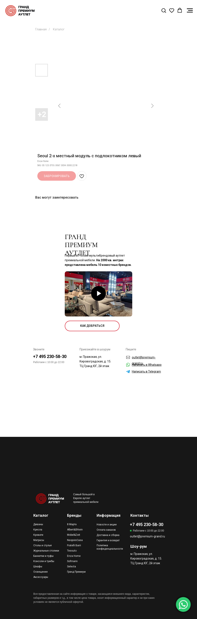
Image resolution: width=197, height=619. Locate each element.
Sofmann (72, 561)
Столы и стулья (42, 545)
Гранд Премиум (76, 571)
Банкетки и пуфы (43, 555)
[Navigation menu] (190, 10)
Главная (41, 29)
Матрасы (38, 540)
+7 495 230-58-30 (49, 356)
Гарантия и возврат (108, 540)
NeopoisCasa (75, 540)
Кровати (38, 534)
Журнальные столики (46, 550)
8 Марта (72, 524)
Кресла (37, 529)
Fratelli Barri (74, 545)
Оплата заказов (106, 529)
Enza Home (74, 555)
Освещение (40, 571)
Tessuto (72, 550)
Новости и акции (107, 524)
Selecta (71, 566)
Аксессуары (40, 577)
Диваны (38, 524)
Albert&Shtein (75, 529)
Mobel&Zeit (73, 534)
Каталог (59, 29)
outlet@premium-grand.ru (147, 536)
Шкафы (37, 566)
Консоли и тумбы (43, 561)
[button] (163, 10)
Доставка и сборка (108, 535)
